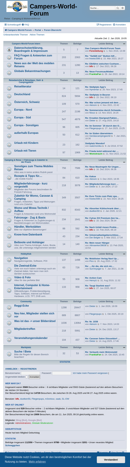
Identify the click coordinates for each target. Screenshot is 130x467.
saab (58, 399)
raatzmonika (95, 146)
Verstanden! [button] (111, 459)
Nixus (92, 112)
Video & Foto (22, 277)
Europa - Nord (23, 109)
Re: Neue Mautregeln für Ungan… (103, 166)
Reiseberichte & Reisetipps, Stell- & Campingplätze (26, 81)
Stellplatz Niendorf (95, 143)
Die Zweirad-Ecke (25, 265)
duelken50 (94, 211)
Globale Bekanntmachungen (32, 71)
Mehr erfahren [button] (37, 461)
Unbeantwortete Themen (15, 34)
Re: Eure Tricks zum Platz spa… (102, 196)
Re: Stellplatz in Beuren (97, 95)
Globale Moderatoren (42, 423)
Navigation (21, 258)
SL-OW (65, 399)
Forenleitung (96, 51)
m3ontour (50, 399)
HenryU (93, 280)
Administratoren (23, 423)
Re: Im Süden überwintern (99, 133)
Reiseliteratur (22, 86)
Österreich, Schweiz (27, 102)
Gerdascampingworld (100, 136)
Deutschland (22, 94)
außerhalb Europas (26, 132)
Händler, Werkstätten (27, 226)
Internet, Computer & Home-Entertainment (32, 287)
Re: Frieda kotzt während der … (102, 151)
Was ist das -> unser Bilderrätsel (35, 321)
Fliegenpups (95, 128)
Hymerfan (94, 89)
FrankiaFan (95, 74)
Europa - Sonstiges (26, 125)
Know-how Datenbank (28, 234)
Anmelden (11, 369)
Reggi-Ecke (21, 305)
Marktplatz (26, 347)
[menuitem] (25, 24)
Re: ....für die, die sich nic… (99, 266)
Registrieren (28, 369)
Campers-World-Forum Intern (26, 44)
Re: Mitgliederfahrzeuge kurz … (101, 184)
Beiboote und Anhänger (29, 242)
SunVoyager (95, 268)
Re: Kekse (90, 176)
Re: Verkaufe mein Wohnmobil (101, 352)
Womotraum (95, 153)
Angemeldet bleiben (16, 377)
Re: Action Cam (93, 278)
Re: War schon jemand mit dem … (103, 102)
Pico (91, 261)
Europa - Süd (22, 117)
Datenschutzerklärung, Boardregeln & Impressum (31, 49)
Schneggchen (12, 445)
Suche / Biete (22, 351)
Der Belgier (95, 237)
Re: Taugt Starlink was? (97, 285)
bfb (91, 66)
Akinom (93, 105)
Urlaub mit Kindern (26, 142)
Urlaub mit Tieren (25, 150)
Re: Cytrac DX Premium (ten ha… (102, 218)
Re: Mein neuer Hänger (97, 243)
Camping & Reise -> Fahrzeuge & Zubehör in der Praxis (26, 161)
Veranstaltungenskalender (31, 338)
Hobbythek (26, 254)
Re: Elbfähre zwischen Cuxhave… (103, 64)
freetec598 (94, 58)
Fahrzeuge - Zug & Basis (30, 217)
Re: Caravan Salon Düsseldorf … (102, 338)
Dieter (92, 120)
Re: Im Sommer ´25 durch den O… (103, 125)
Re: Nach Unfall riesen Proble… (102, 227)
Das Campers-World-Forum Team (102, 48)
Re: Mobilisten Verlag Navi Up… (102, 258)
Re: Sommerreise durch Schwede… (104, 110)
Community (26, 301)
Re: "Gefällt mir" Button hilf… (100, 56)
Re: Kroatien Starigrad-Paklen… (102, 118)
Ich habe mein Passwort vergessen (90, 373)
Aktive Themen (37, 34)
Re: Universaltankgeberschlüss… (103, 235)
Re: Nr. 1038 (91, 321)
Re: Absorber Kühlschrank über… (103, 208)
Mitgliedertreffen (24, 328)
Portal (38, 30)
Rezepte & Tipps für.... (28, 175)
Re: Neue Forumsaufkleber (99, 71)
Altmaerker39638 (97, 245)
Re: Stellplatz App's (95, 87)
